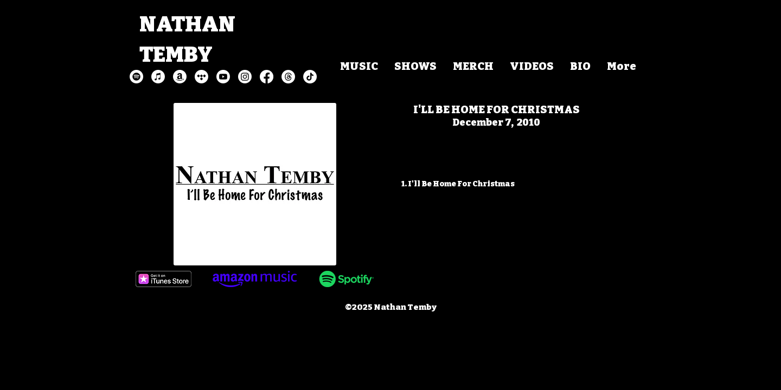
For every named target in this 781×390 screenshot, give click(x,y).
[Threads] (288, 76)
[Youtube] (223, 76)
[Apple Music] (158, 76)
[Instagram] (245, 76)
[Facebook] (266, 76)
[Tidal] (201, 76)
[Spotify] (136, 76)
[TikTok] (310, 76)
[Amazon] (180, 76)
